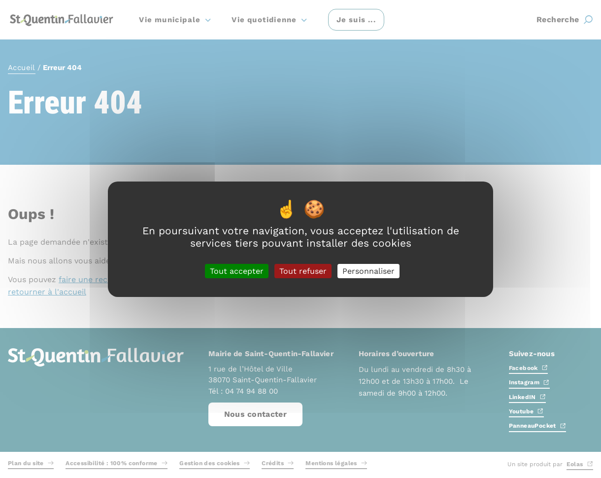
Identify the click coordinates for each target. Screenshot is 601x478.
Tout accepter (237, 270)
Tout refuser (303, 270)
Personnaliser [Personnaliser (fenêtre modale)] (368, 270)
